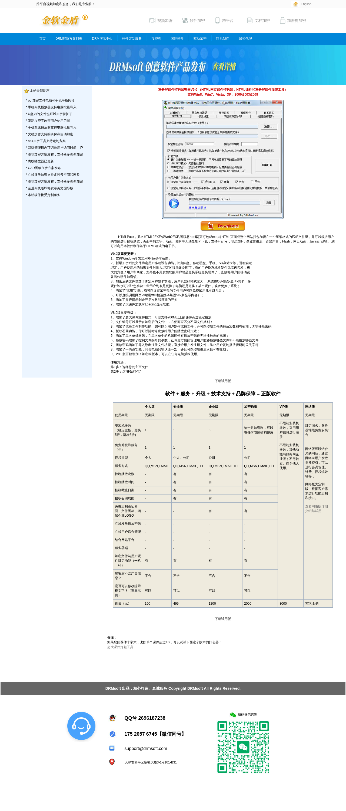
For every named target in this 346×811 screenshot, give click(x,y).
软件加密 (193, 20)
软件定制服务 (132, 39)
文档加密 (258, 20)
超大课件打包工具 (120, 647)
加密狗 (156, 39)
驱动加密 (200, 39)
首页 (42, 39)
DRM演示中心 (102, 39)
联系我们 (222, 39)
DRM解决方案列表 (68, 39)
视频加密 (160, 20)
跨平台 (224, 20)
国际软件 (177, 39)
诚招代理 (245, 39)
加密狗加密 (292, 20)
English (306, 4)
